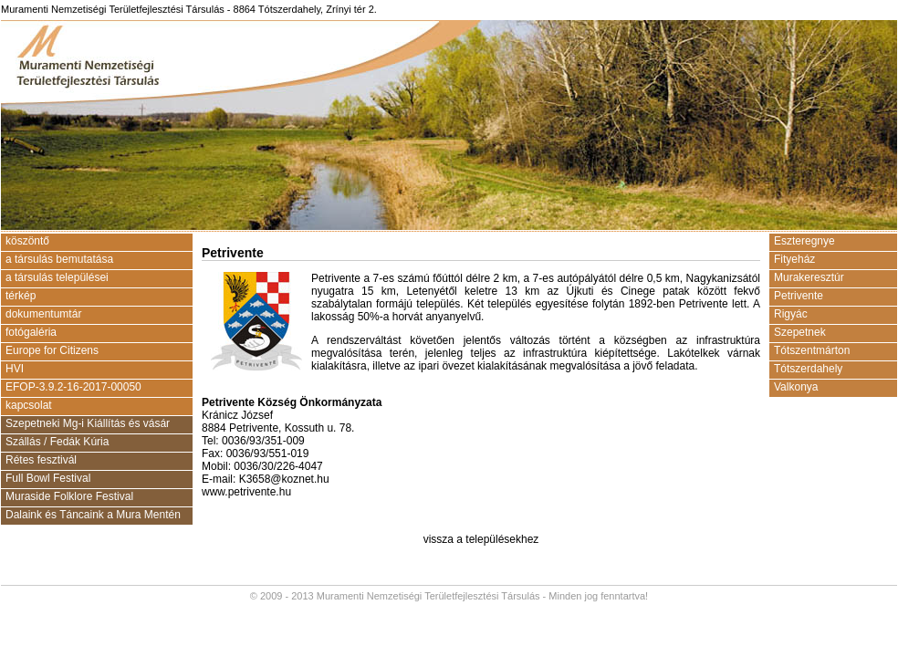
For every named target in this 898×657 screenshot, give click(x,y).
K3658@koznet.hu (284, 479)
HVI (14, 368)
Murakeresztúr (809, 277)
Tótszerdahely (808, 368)
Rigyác (791, 314)
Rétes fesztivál (41, 460)
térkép (20, 295)
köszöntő (27, 241)
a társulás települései (57, 277)
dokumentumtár (43, 314)
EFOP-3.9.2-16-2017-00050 (73, 387)
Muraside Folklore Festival (69, 496)
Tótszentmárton (812, 350)
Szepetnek (800, 332)
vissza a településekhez (481, 539)
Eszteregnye (804, 241)
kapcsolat (28, 405)
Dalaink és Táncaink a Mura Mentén (93, 514)
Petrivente (798, 295)
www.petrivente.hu (246, 491)
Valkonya (796, 387)
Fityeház (794, 259)
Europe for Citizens (52, 350)
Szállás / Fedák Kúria (57, 441)
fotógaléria (31, 332)
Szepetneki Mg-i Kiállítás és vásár (87, 423)
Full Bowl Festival (47, 478)
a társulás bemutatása (59, 259)
